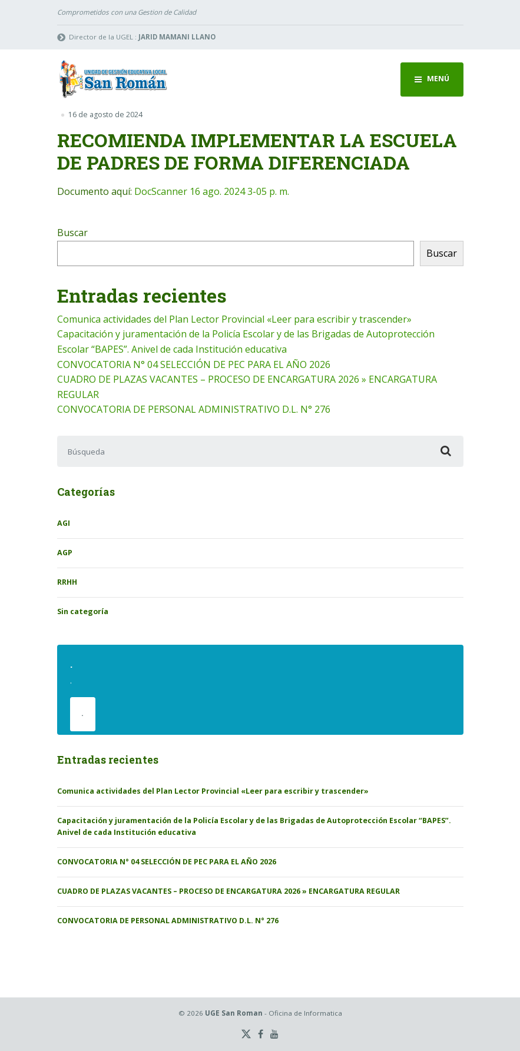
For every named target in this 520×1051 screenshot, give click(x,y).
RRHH (67, 582)
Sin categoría (82, 611)
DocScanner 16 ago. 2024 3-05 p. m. (211, 191)
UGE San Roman (234, 1013)
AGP (64, 553)
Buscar (72, 232)
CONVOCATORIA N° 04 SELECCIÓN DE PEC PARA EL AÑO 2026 (193, 364)
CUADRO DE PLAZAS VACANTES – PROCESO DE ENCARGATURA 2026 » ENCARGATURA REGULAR (228, 891)
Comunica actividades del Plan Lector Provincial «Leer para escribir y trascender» (234, 319)
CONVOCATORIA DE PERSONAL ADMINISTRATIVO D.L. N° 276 (193, 409)
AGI (63, 523)
